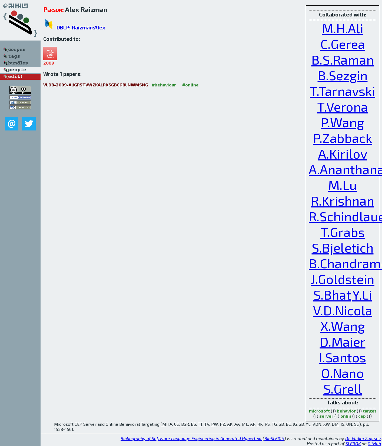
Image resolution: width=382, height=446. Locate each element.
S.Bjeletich (343, 247)
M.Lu (342, 185)
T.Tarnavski (342, 91)
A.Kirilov (342, 153)
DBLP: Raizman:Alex (81, 27)
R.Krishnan (342, 200)
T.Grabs (342, 232)
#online (190, 84)
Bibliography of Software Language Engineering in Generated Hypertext (191, 438)
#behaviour (164, 84)
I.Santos (342, 357)
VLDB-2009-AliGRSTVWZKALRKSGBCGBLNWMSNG (95, 84)
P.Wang (342, 122)
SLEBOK (353, 443)
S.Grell (342, 388)
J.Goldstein (342, 279)
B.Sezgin (343, 75)
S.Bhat (332, 294)
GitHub (374, 443)
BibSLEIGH (274, 438)
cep (362, 415)
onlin (345, 415)
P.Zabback (342, 138)
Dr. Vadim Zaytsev (363, 438)
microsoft (319, 410)
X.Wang (342, 326)
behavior (346, 410)
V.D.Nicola (342, 310)
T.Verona (342, 106)
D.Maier (343, 341)
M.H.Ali (342, 28)
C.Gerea (342, 44)
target (369, 410)
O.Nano (342, 373)
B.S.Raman (342, 59)
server (326, 415)
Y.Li (362, 294)
